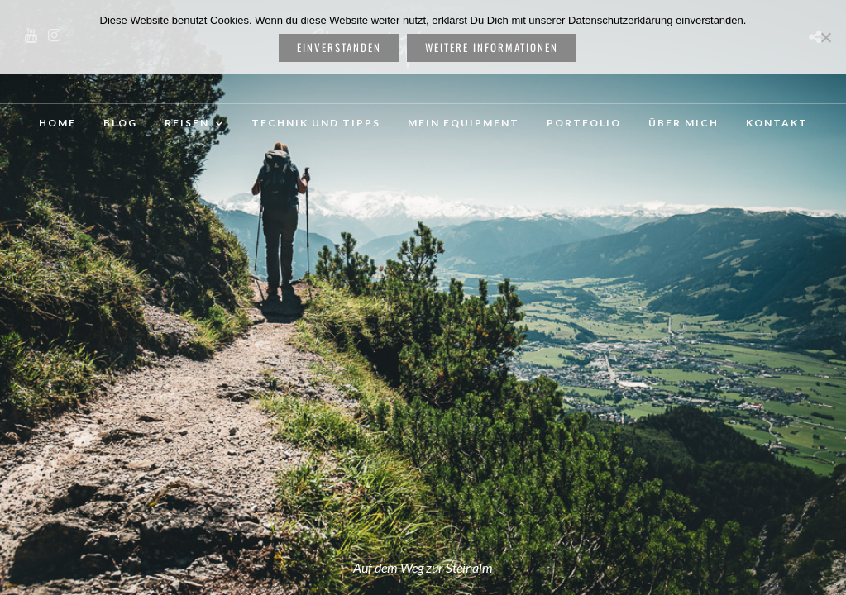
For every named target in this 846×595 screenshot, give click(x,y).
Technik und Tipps (315, 123)
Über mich (683, 123)
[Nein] (825, 37)
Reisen (187, 123)
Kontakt (777, 123)
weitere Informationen (491, 47)
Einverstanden (339, 47)
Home (57, 123)
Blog (120, 123)
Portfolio (584, 123)
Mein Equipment (463, 123)
